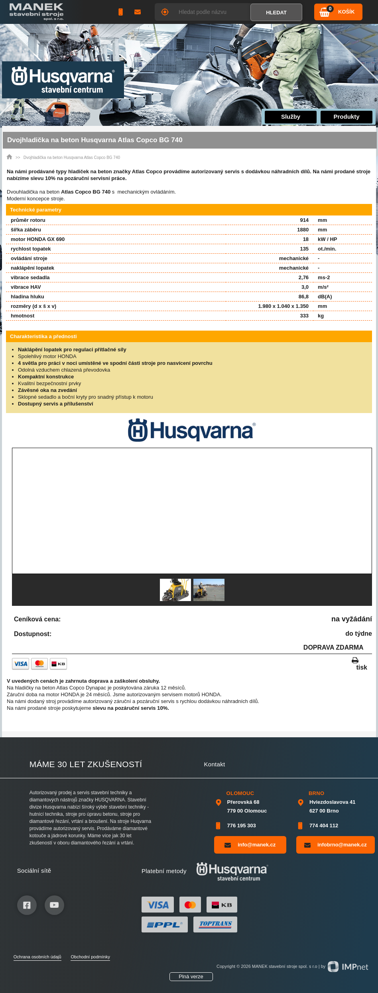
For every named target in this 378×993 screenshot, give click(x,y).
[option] (175, 590)
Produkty (347, 116)
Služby (290, 116)
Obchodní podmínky (90, 956)
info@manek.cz (250, 844)
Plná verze (191, 976)
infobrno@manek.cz (335, 844)
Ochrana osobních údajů (37, 956)
